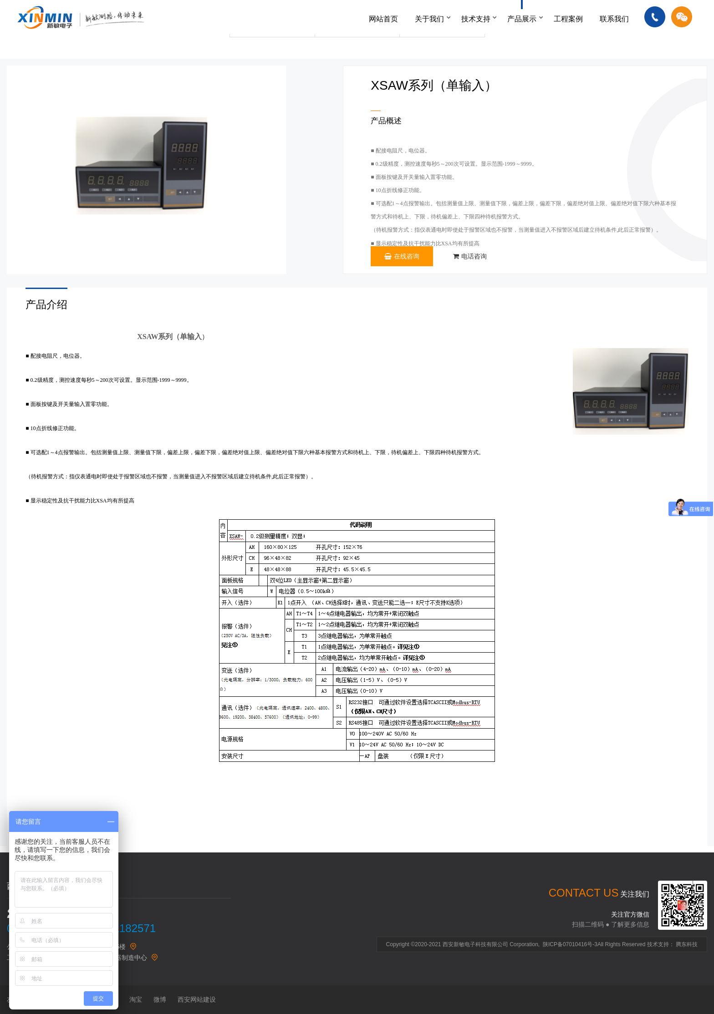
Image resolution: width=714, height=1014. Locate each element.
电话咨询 (470, 256)
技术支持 (475, 19)
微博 (159, 999)
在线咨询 (401, 256)
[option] (146, 170)
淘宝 (135, 999)
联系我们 (614, 19)
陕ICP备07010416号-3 (570, 944)
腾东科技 (687, 944)
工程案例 (568, 19)
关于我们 (429, 19)
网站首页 (383, 19)
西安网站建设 (197, 999)
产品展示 (521, 19)
